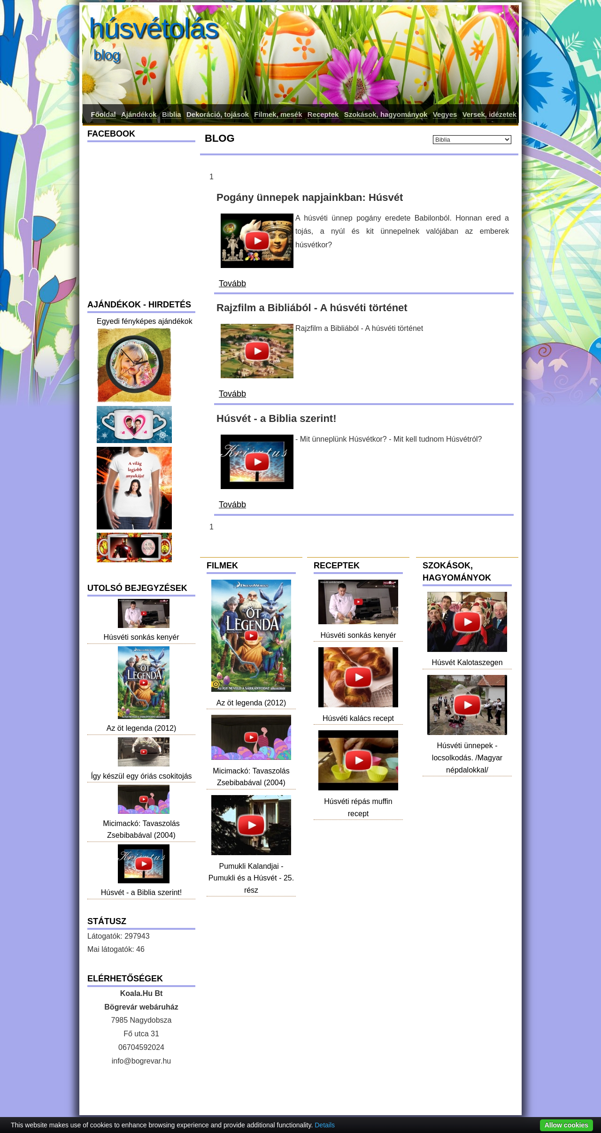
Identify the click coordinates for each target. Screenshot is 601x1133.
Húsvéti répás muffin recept (358, 801)
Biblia (171, 114)
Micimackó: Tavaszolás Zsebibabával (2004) (251, 771)
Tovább (232, 283)
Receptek (323, 114)
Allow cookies (566, 1125)
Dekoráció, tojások (217, 114)
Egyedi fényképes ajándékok (145, 321)
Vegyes (445, 114)
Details (325, 1125)
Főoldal (103, 114)
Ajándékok (139, 114)
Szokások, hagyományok (386, 114)
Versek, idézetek (489, 114)
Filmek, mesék (278, 114)
